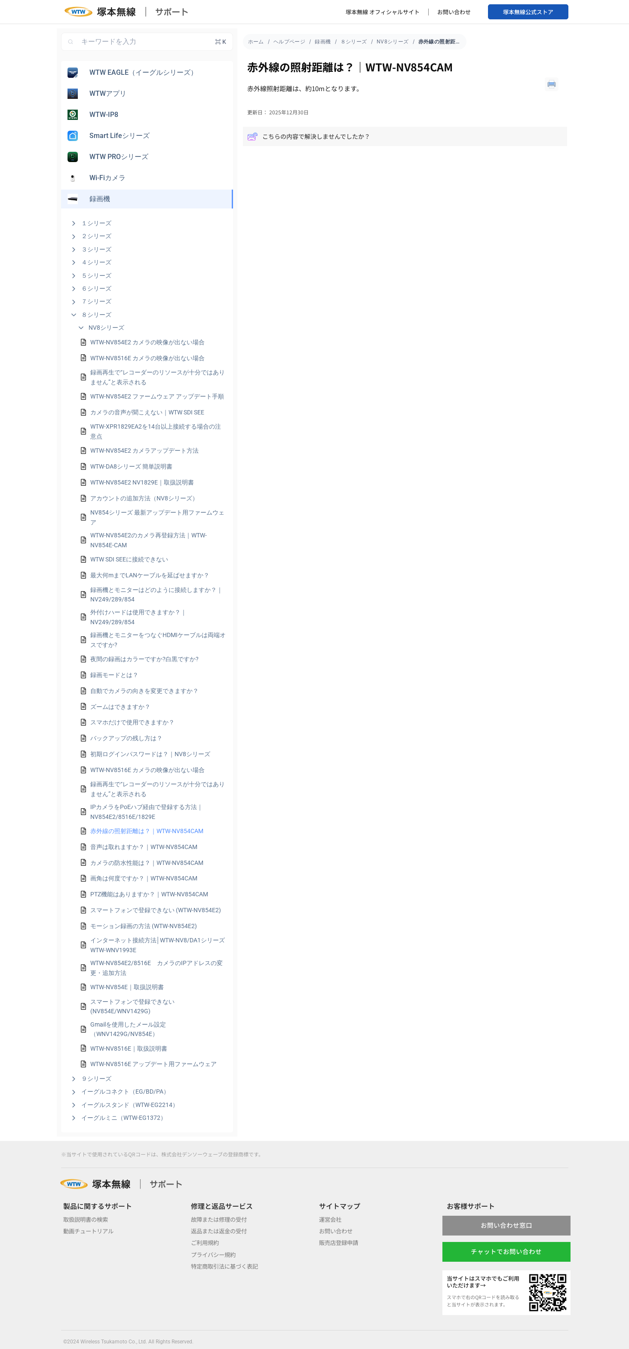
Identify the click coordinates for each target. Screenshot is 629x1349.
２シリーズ (96, 236)
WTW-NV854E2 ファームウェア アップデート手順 (157, 396)
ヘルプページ (289, 42)
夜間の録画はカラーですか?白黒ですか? (144, 659)
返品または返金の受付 (221, 1230)
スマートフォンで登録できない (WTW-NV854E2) (155, 910)
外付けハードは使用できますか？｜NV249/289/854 (138, 617)
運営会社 (331, 1219)
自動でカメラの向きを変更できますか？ (144, 690)
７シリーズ (96, 301)
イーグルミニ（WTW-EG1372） (123, 1117)
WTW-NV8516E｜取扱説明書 (128, 1048)
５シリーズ (96, 275)
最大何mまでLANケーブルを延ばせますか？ (149, 575)
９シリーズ (96, 1078)
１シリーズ (96, 223)
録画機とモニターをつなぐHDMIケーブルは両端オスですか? (158, 640)
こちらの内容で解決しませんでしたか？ (308, 136)
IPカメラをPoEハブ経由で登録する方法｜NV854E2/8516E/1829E (146, 811)
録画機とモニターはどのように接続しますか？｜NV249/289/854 (156, 594)
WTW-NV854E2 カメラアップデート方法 (144, 450)
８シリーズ (96, 314)
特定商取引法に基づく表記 (227, 1266)
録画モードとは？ (114, 674)
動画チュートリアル (90, 1230)
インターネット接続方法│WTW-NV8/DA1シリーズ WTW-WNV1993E (157, 945)
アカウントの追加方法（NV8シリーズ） (144, 498)
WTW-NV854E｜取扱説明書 (127, 987)
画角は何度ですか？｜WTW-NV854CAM (143, 878)
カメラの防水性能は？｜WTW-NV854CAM (146, 862)
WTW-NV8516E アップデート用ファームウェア (153, 1064)
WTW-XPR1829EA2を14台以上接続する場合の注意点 (155, 431)
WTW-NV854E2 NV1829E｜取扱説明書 (142, 482)
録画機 (323, 42)
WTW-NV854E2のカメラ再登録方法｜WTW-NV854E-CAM (148, 540)
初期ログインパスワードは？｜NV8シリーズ (150, 754)
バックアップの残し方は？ (126, 738)
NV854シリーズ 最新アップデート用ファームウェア (157, 517)
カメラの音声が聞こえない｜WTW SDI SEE (147, 412)
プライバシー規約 (215, 1254)
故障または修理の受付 (221, 1219)
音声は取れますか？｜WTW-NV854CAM (143, 846)
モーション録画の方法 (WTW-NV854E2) (143, 926)
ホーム (256, 42)
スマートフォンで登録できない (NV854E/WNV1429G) (132, 1006)
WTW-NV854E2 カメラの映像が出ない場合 (147, 342)
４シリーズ (96, 262)
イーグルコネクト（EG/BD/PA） (125, 1091)
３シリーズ (96, 249)
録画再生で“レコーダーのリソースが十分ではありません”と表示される (157, 377)
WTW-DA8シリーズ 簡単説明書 (131, 466)
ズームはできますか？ (120, 706)
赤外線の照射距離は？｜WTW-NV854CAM (146, 831)
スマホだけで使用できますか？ (132, 722)
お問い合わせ (454, 12)
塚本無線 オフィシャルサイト (383, 12)
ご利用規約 (206, 1242)
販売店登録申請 (340, 1242)
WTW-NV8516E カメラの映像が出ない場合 (147, 358)
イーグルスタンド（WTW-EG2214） (129, 1104)
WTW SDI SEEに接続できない (129, 559)
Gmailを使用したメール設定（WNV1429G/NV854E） (128, 1029)
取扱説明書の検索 (87, 1219)
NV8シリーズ (106, 327)
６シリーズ (96, 288)
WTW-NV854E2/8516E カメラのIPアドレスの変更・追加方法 (156, 968)
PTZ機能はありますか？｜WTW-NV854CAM (149, 894)
